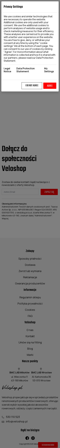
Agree (50, 86)
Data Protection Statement (25, 70)
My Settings (49, 70)
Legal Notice (7, 70)
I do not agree (31, 85)
